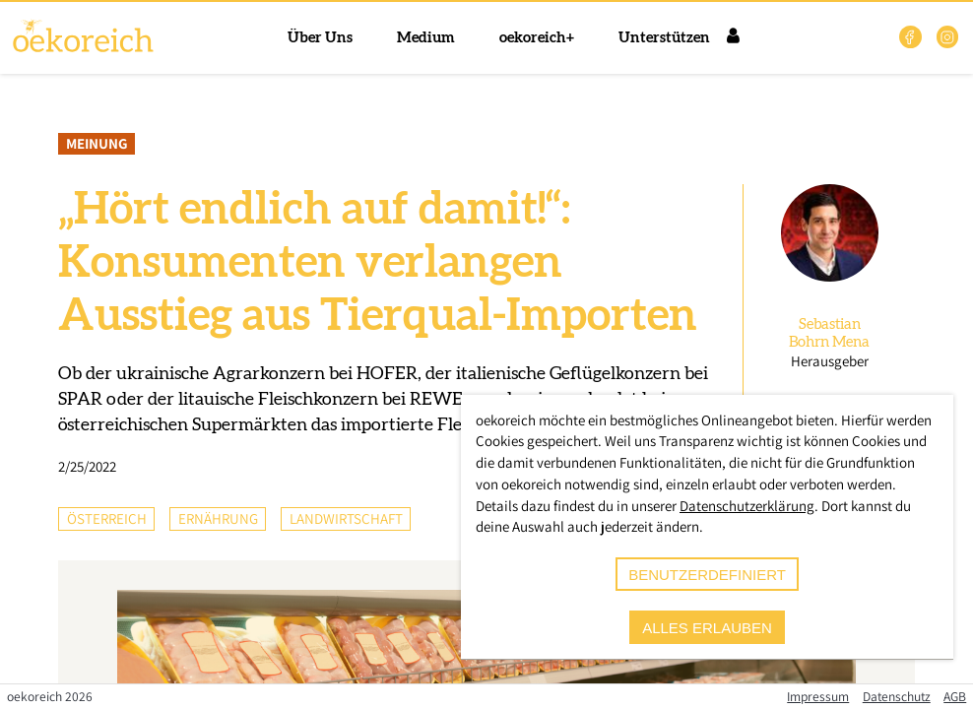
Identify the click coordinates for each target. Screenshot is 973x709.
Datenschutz (897, 696)
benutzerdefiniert (707, 574)
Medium (426, 38)
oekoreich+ (536, 38)
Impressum (818, 696)
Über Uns (320, 38)
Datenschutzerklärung (747, 505)
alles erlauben (707, 627)
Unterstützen (664, 38)
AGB (954, 696)
